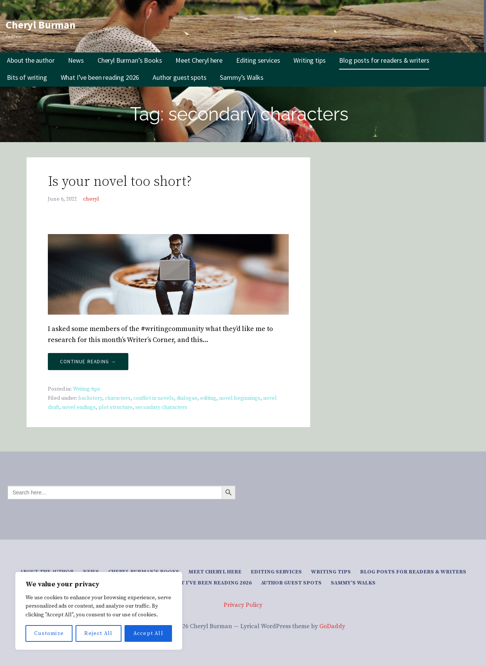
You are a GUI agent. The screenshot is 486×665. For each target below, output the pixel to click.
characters (118, 398)
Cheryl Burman (41, 25)
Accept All (148, 633)
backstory (90, 398)
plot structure (115, 407)
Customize (49, 633)
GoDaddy (332, 626)
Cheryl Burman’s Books (130, 60)
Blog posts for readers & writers (384, 60)
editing (208, 398)
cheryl (91, 199)
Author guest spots (179, 77)
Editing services (258, 60)
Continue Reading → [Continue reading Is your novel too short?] (88, 361)
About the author (30, 60)
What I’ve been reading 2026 (100, 77)
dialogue (187, 398)
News (76, 60)
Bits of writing (27, 77)
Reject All (98, 633)
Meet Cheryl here (198, 60)
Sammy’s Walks (241, 77)
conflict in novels (153, 398)
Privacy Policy (243, 605)
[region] (98, 611)
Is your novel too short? (120, 181)
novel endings (79, 407)
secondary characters (161, 407)
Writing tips (309, 60)
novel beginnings (239, 398)
